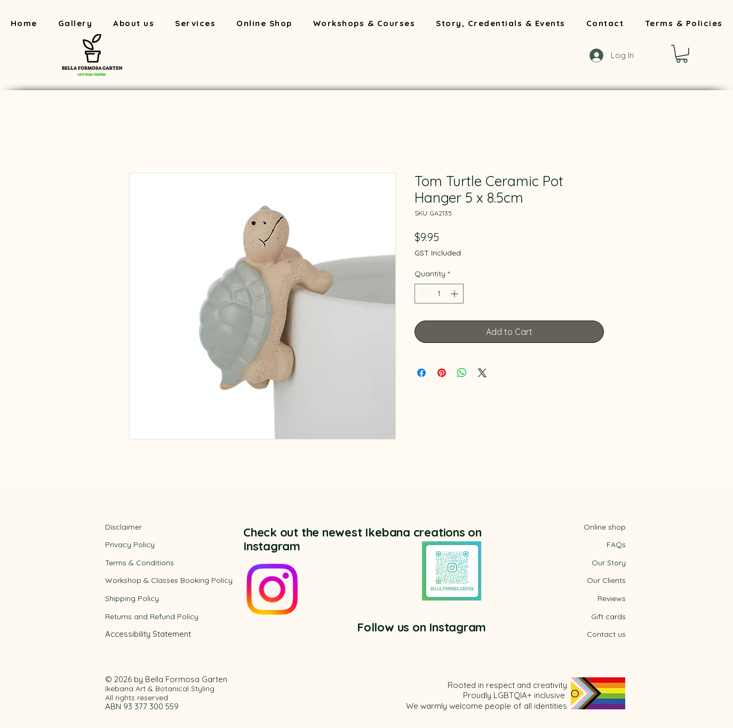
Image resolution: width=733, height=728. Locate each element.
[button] (681, 54)
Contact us (606, 634)
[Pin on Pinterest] (441, 372)
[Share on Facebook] (421, 372)
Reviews (611, 598)
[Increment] (455, 293)
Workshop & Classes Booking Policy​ (169, 580)
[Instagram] (272, 589)
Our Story (609, 562)
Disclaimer (123, 527)
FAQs (616, 544)
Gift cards (608, 616)
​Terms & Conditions (139, 562)
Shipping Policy (132, 598)
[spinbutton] (439, 293)
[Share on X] (482, 372)
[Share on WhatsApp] (462, 372)
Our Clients (606, 580)
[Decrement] (422, 293)
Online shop (605, 527)
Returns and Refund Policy (151, 616)
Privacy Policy (130, 544)
